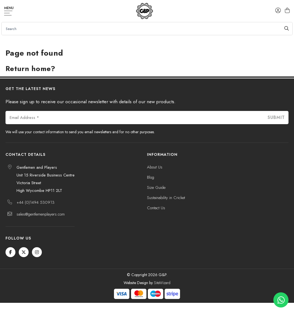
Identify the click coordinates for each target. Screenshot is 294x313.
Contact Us (156, 208)
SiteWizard (162, 282)
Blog (150, 177)
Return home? (30, 68)
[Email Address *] (135, 117)
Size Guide (156, 187)
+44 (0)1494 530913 (36, 202)
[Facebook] (10, 252)
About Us (154, 167)
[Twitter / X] (24, 252)
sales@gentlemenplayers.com (41, 214)
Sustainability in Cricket (166, 198)
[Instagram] (37, 252)
